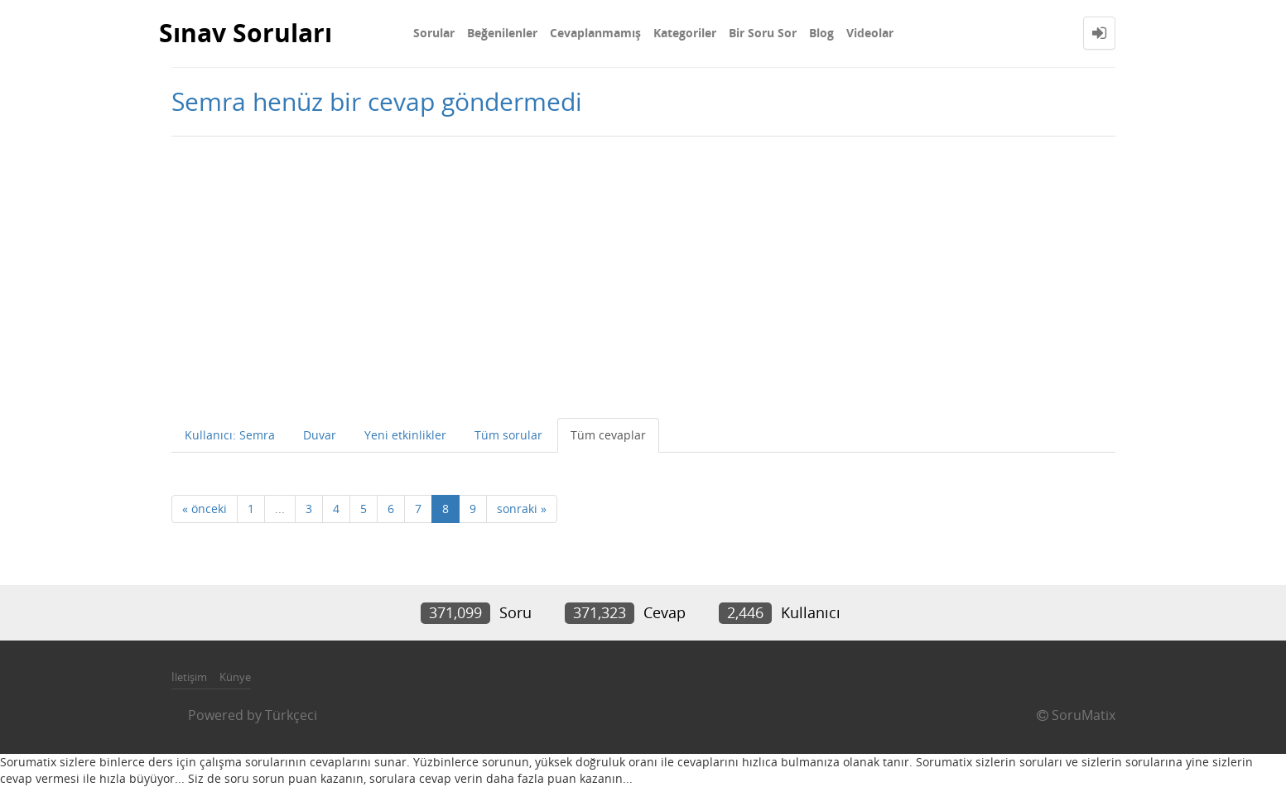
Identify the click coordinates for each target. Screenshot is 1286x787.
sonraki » (522, 508)
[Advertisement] (643, 277)
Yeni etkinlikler (405, 435)
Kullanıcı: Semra (230, 435)
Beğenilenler (502, 33)
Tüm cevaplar (608, 435)
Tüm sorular (508, 435)
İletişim (189, 676)
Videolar (869, 33)
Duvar (319, 435)
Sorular (434, 33)
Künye (235, 676)
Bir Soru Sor (763, 33)
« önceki (204, 508)
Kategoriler (684, 33)
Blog (821, 33)
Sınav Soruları (245, 33)
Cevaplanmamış (595, 33)
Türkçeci (291, 715)
